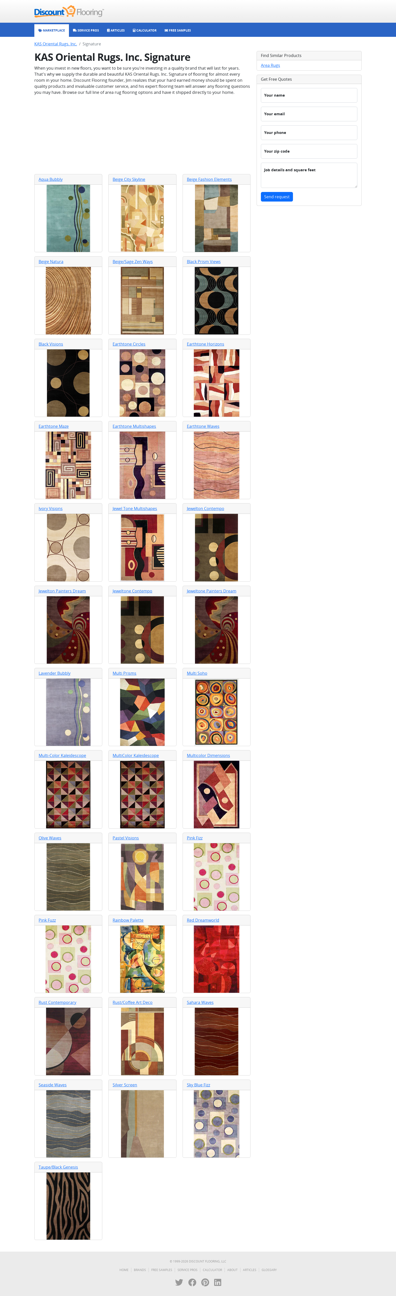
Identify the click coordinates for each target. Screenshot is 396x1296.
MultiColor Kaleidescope (136, 755)
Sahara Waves (200, 1002)
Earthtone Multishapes (134, 426)
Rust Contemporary (57, 1002)
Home (124, 1270)
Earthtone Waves (203, 426)
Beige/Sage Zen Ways (133, 261)
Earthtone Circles (129, 344)
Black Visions (51, 344)
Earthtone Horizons (205, 344)
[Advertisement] (142, 134)
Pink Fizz (195, 838)
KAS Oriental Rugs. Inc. (55, 44)
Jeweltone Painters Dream (211, 591)
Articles (249, 1270)
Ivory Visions (51, 508)
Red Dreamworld (203, 920)
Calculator (212, 1270)
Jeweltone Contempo (132, 591)
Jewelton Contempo (205, 508)
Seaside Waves (53, 1085)
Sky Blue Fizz (198, 1085)
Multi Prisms (124, 673)
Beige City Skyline (129, 179)
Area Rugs (270, 65)
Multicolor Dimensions (208, 755)
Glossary (269, 1270)
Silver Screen (125, 1085)
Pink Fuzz (47, 920)
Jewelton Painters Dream (62, 591)
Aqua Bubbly (51, 179)
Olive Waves (50, 838)
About (232, 1270)
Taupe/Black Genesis (58, 1167)
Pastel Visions (126, 838)
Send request (277, 197)
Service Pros (187, 1270)
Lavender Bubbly (54, 673)
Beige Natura (51, 261)
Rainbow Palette (128, 920)
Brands (140, 1270)
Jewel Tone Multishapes (135, 508)
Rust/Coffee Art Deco (133, 1002)
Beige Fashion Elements (209, 179)
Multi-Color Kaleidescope (62, 755)
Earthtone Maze (54, 426)
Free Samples (161, 1270)
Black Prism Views (204, 261)
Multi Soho (197, 673)
